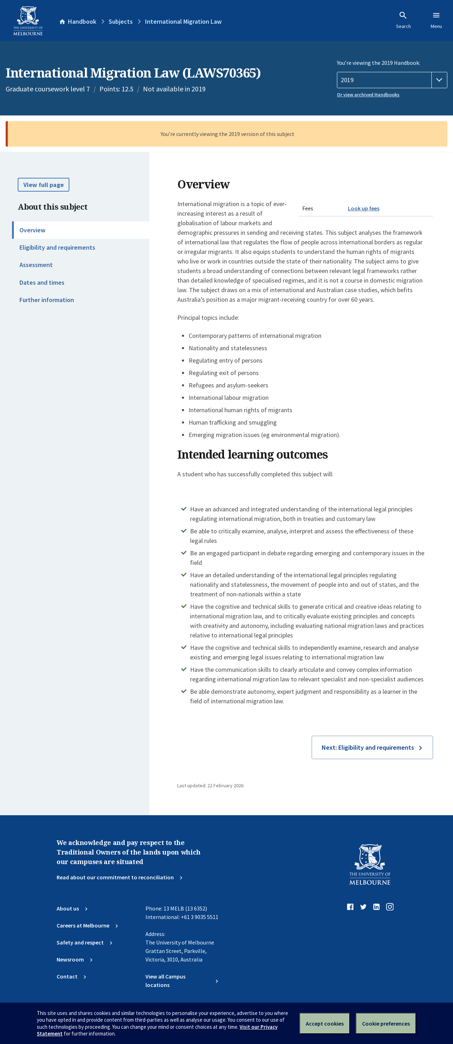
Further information (46, 300)
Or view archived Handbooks (368, 94)
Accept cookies (325, 1023)
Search (403, 20)
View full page (43, 185)
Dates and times (41, 282)
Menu (436, 20)
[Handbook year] (392, 80)
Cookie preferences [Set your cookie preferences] (386, 1023)
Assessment (36, 265)
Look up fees (363, 208)
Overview (32, 230)
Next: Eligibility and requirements (368, 747)
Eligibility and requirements (57, 247)
